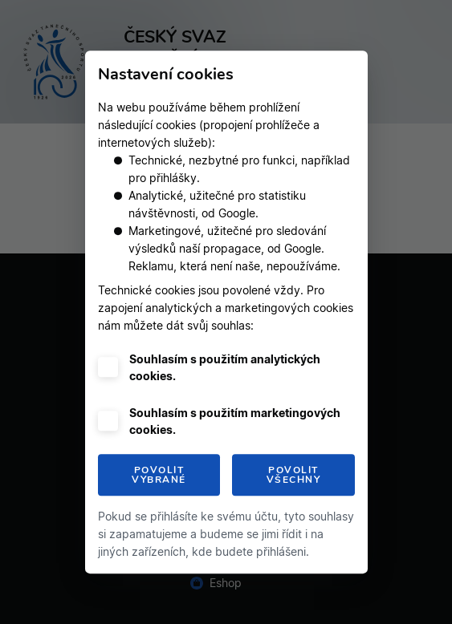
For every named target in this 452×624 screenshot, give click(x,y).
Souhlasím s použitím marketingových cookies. (234, 421)
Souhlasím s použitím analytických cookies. (224, 367)
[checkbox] (108, 367)
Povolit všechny (294, 475)
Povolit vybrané (159, 475)
